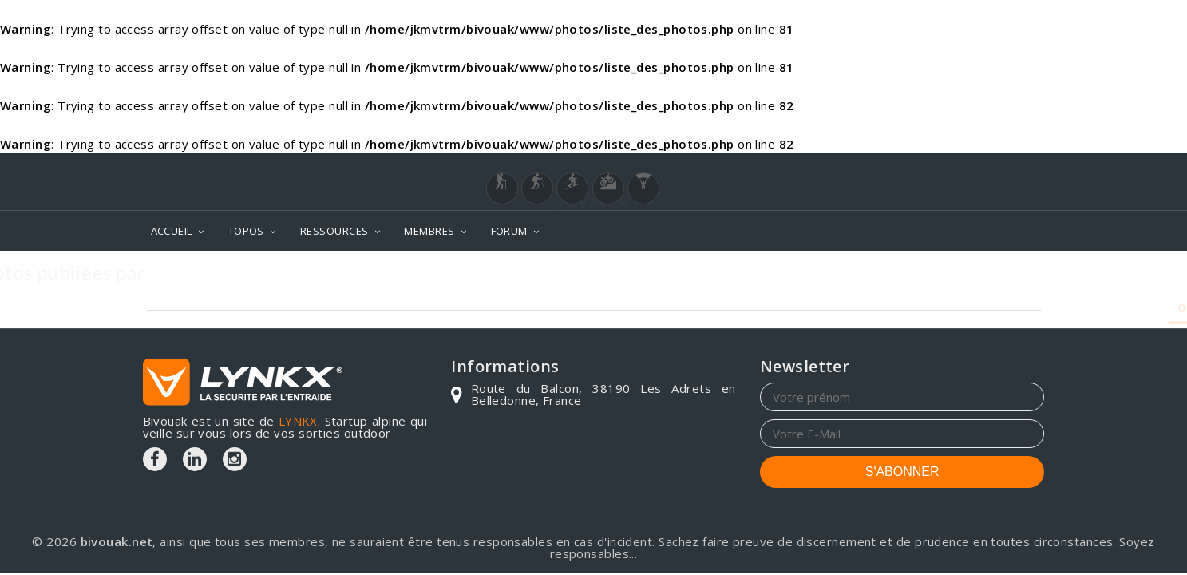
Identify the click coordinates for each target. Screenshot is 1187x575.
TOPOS (246, 231)
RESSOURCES (334, 231)
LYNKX (298, 421)
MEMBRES (429, 231)
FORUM (509, 231)
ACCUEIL (171, 231)
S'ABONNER (902, 471)
